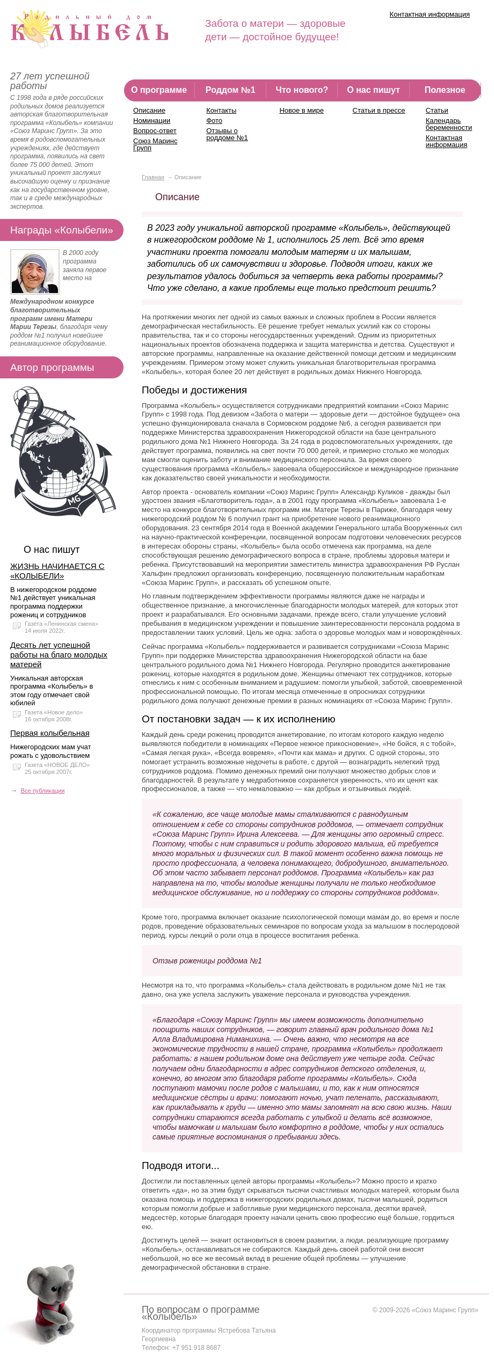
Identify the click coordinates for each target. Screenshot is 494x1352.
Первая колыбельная (50, 732)
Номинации (151, 120)
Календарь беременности (449, 123)
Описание (149, 110)
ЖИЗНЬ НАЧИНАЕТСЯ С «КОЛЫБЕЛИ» (57, 570)
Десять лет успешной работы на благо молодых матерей (58, 654)
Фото (214, 120)
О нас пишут (373, 89)
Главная (153, 177)
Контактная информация (430, 14)
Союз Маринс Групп (155, 144)
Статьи (437, 110)
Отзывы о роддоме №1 (227, 134)
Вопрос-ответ (155, 131)
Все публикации (43, 790)
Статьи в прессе (379, 110)
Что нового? (301, 89)
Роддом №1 (231, 89)
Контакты (221, 110)
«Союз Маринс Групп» (445, 1310)
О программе (159, 89)
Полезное (445, 89)
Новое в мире (301, 110)
